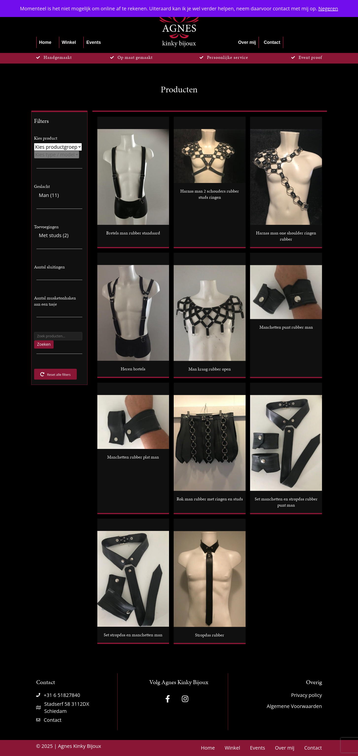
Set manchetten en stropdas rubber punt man (286, 502)
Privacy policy (306, 695)
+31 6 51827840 (62, 695)
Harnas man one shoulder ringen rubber (286, 236)
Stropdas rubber (209, 635)
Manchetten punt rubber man (286, 327)
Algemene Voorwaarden (294, 706)
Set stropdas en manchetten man (133, 635)
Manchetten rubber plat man (133, 457)
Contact (53, 720)
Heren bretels (133, 369)
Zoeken (44, 344)
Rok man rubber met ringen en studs (209, 499)
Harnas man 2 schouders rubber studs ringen (209, 194)
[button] (167, 698)
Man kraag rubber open (209, 369)
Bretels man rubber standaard (133, 233)
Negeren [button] (328, 8)
